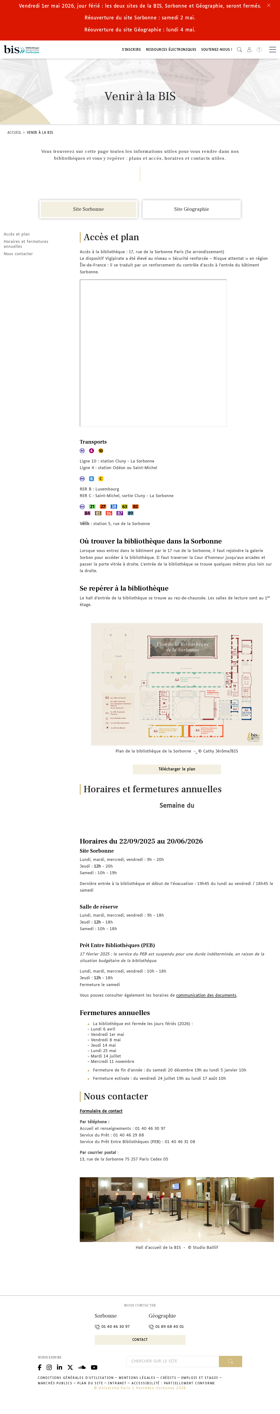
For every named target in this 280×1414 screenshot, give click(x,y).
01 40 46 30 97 (112, 1338)
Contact (140, 1351)
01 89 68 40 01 (166, 1338)
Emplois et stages (200, 1389)
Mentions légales (137, 1389)
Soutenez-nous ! (216, 51)
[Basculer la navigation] (272, 50)
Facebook (39, 1378)
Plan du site (90, 1395)
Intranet (117, 1395)
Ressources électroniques (171, 51)
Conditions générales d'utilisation (76, 1389)
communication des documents (206, 1007)
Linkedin (59, 1378)
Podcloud (82, 1378)
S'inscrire (131, 51)
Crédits (168, 1389)
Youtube (94, 1378)
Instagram (49, 1378)
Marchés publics (55, 1395)
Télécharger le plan (177, 781)
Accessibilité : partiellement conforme (173, 1395)
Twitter (70, 1378)
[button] (239, 50)
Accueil (14, 134)
